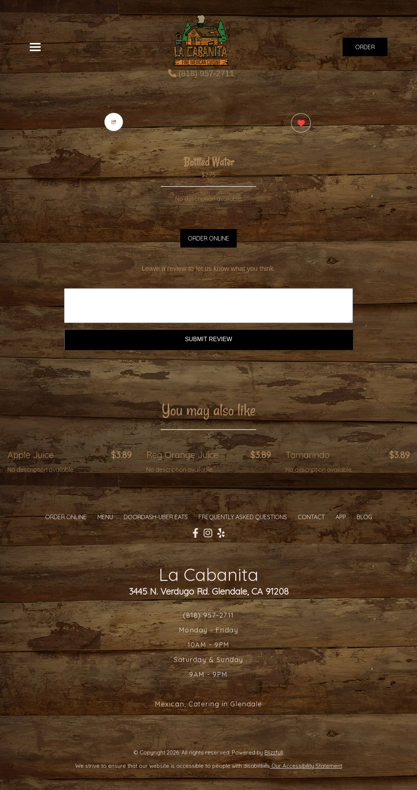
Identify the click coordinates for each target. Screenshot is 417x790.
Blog (364, 517)
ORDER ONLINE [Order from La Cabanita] (66, 517)
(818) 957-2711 (201, 73)
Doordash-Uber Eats (156, 517)
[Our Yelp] (221, 533)
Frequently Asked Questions (243, 517)
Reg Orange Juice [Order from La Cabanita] (182, 454)
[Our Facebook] (196, 533)
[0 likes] (299, 124)
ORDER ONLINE (208, 238)
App (341, 517)
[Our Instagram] (208, 533)
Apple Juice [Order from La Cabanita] (30, 454)
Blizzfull (273, 752)
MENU (105, 517)
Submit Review (208, 339)
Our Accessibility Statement (306, 765)
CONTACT (311, 517)
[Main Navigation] (35, 47)
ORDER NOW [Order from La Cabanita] (365, 49)
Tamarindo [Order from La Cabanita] (308, 454)
